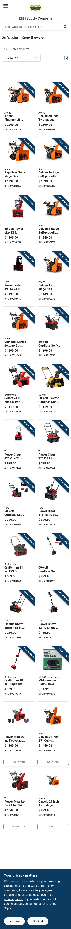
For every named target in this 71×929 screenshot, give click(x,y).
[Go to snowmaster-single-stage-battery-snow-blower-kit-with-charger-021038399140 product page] (18, 278)
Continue (14, 921)
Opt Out (38, 921)
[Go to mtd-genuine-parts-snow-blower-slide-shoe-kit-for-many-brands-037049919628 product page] (52, 674)
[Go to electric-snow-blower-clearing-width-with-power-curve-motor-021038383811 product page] (18, 617)
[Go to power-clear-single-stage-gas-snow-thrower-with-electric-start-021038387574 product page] (18, 448)
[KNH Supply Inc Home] (35, 8)
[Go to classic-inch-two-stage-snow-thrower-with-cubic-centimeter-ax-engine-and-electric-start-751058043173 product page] (52, 799)
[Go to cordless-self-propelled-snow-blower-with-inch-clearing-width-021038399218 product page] (52, 335)
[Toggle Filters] (66, 58)
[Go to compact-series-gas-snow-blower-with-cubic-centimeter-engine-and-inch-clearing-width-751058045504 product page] (18, 335)
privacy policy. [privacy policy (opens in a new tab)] (13, 899)
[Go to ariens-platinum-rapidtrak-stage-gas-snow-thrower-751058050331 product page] (18, 109)
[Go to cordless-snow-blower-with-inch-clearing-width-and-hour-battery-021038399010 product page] (18, 504)
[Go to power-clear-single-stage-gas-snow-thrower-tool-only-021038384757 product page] (52, 504)
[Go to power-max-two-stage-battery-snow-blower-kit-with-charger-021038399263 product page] (18, 734)
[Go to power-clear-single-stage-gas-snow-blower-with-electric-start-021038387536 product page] (52, 448)
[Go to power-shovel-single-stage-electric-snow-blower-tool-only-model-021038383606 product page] (52, 617)
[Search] (65, 26)
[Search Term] (35, 27)
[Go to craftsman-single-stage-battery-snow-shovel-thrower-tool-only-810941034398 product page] (18, 674)
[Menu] (5, 5)
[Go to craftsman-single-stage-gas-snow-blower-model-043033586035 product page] (18, 561)
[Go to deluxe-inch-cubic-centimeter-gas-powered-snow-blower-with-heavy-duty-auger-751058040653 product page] (52, 734)
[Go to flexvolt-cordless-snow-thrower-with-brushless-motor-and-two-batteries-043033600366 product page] (52, 391)
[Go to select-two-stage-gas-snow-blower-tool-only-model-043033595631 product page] (18, 391)
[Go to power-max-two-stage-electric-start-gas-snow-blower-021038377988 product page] (18, 799)
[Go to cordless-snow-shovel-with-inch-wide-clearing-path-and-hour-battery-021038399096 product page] (52, 561)
